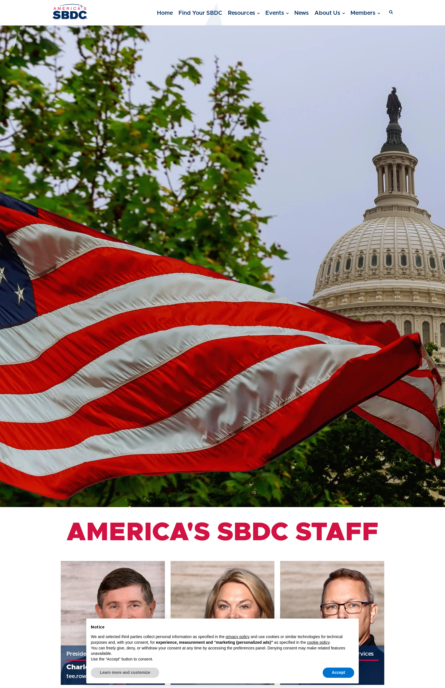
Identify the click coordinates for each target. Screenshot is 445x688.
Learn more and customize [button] (125, 672)
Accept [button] (338, 672)
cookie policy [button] (318, 642)
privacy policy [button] (237, 636)
